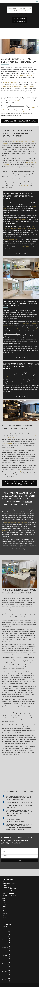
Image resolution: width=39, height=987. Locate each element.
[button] (19, 798)
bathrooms (12, 177)
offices (19, 177)
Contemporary (16, 86)
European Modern (6, 86)
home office (6, 377)
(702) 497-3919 (19, 21)
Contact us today (16, 471)
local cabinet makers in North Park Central (15, 522)
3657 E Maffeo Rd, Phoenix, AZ (24, 75)
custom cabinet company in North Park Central (24, 329)
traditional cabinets (7, 443)
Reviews (12, 896)
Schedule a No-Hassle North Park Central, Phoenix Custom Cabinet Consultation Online (19, 121)
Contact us (12, 889)
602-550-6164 (24, 185)
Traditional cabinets (27, 86)
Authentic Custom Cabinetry (10, 82)
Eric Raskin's (15, 101)
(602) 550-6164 (19, 18)
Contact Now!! (21, 253)
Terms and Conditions (27, 984)
